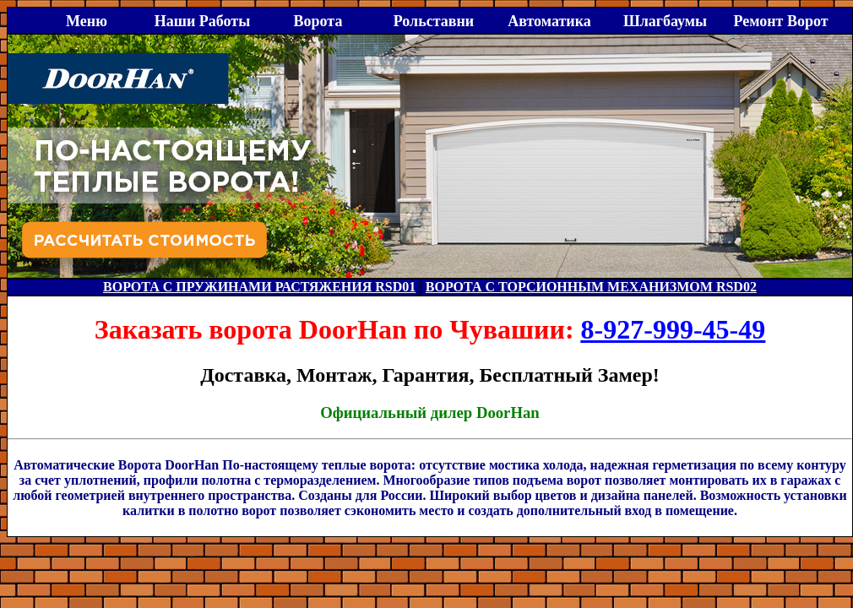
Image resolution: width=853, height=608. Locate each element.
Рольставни (434, 21)
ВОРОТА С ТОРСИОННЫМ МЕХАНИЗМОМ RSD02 (591, 287)
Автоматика (549, 21)
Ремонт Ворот (780, 21)
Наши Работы (202, 21)
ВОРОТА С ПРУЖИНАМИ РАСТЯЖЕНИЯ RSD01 (259, 287)
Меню (86, 21)
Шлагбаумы (665, 21)
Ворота (318, 21)
